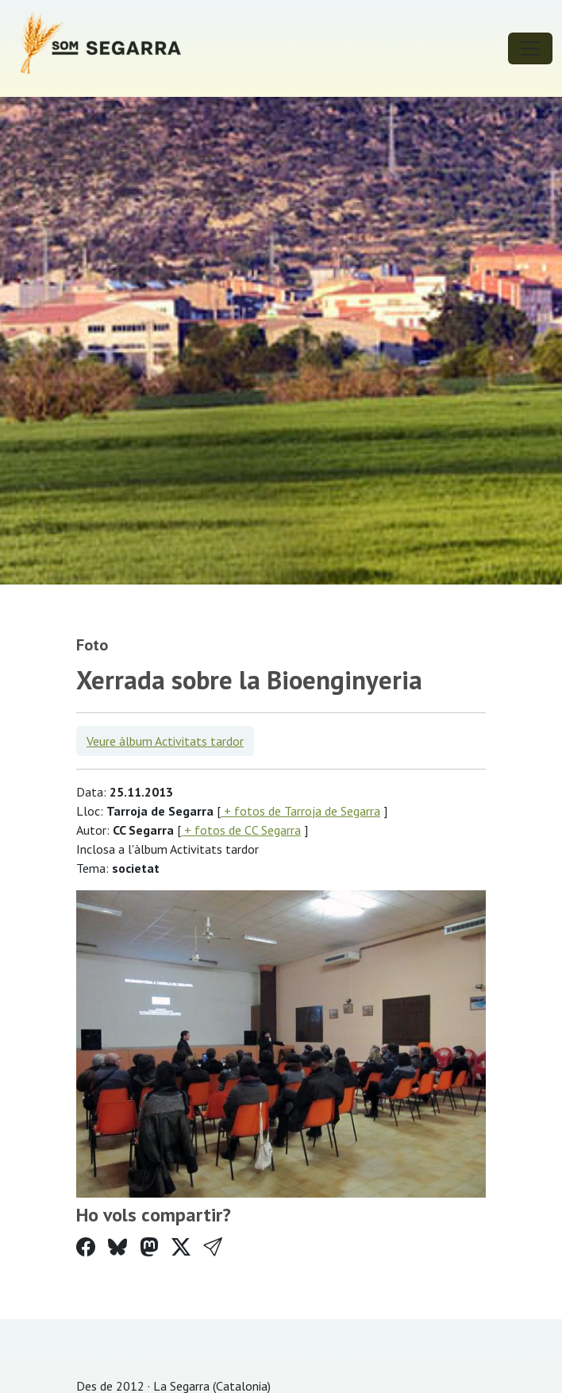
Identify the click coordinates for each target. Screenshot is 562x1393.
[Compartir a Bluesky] (117, 1247)
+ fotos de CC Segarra (241, 830)
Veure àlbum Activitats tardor (165, 741)
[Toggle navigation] (530, 48)
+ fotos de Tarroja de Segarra (300, 811)
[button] (212, 1247)
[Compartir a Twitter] (181, 1247)
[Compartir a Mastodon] (149, 1247)
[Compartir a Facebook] (85, 1247)
